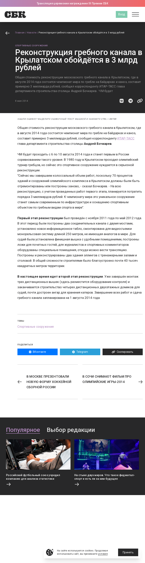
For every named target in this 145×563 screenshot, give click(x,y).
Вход (121, 14)
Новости (32, 32)
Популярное (23, 430)
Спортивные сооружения (31, 45)
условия (103, 554)
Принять (128, 552)
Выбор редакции (71, 430)
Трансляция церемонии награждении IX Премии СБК (72, 3)
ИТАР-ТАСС (125, 138)
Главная (20, 32)
